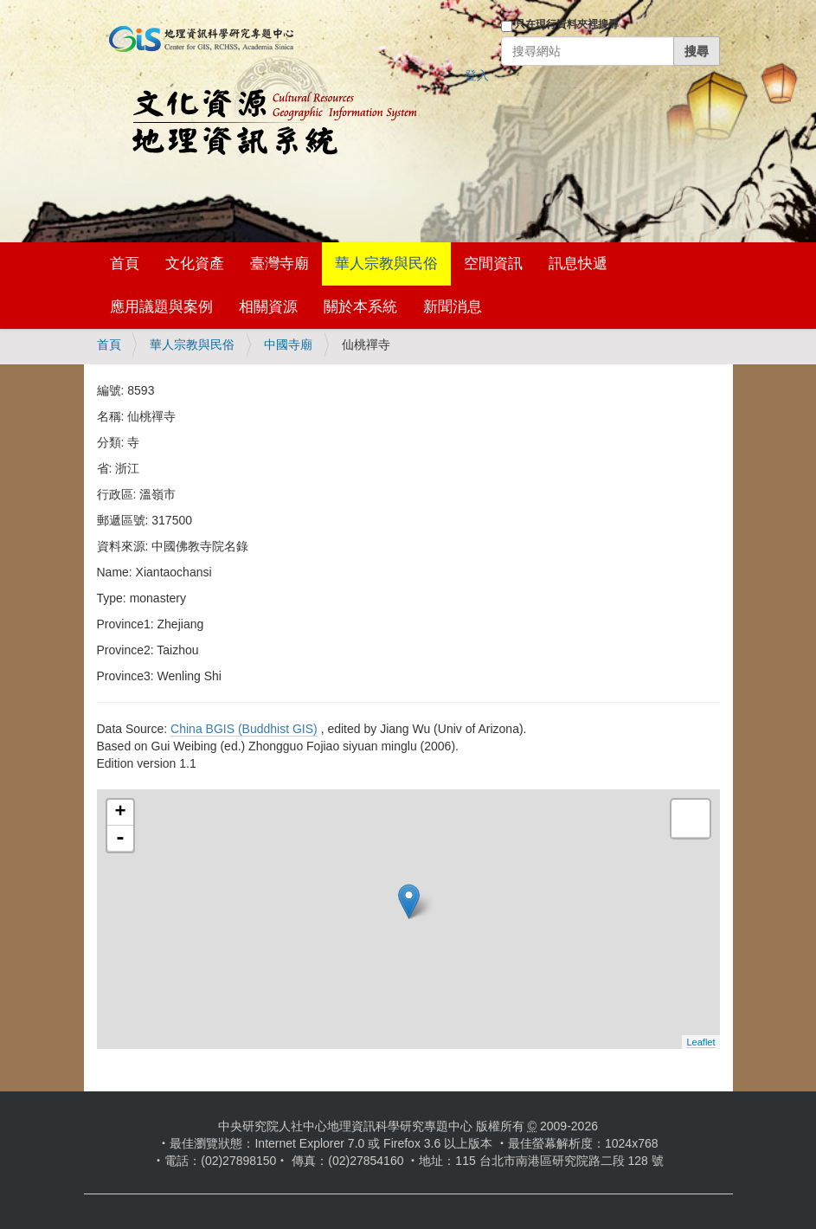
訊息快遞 (578, 263)
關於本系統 (360, 307)
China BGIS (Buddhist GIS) (244, 729)
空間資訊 (493, 263)
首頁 (124, 263)
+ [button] (119, 813)
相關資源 (268, 307)
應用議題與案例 (161, 307)
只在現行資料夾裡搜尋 (567, 24)
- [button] (120, 839)
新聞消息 (452, 307)
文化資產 (194, 263)
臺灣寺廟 (279, 263)
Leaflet (700, 1042)
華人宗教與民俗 (386, 263)
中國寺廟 (288, 344)
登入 (477, 75)
